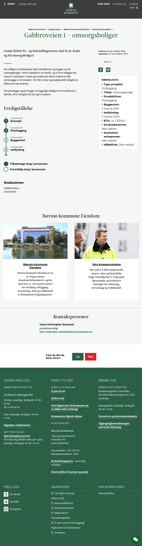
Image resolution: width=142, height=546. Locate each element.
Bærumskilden (106, 493)
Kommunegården (60, 517)
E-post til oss (58, 391)
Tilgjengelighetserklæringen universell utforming (113, 425)
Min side (104, 4)
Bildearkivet (61, 513)
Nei (90, 356)
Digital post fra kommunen (65, 527)
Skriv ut (107, 62)
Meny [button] (11, 4)
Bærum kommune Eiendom (76, 29)
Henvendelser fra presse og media (69, 472)
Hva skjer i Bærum (64, 493)
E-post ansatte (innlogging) (70, 522)
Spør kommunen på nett (17, 436)
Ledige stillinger (27, 4)
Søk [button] (131, 7)
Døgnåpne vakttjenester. (17, 425)
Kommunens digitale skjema (66, 416)
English (133, 4)
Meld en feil (57, 398)
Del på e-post (108, 70)
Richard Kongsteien (62, 461)
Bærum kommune (37, 29)
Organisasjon (54, 29)
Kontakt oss (119, 4)
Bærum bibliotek (64, 503)
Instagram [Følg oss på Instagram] (15, 509)
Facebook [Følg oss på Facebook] (15, 494)
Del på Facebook (101, 70)
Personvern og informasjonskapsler (117, 416)
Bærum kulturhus (64, 508)
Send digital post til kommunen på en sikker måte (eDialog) (69, 407)
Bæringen (60, 532)
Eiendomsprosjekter (101, 29)
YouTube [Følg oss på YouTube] (14, 501)
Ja (77, 356)
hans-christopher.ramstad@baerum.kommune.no (66, 331)
